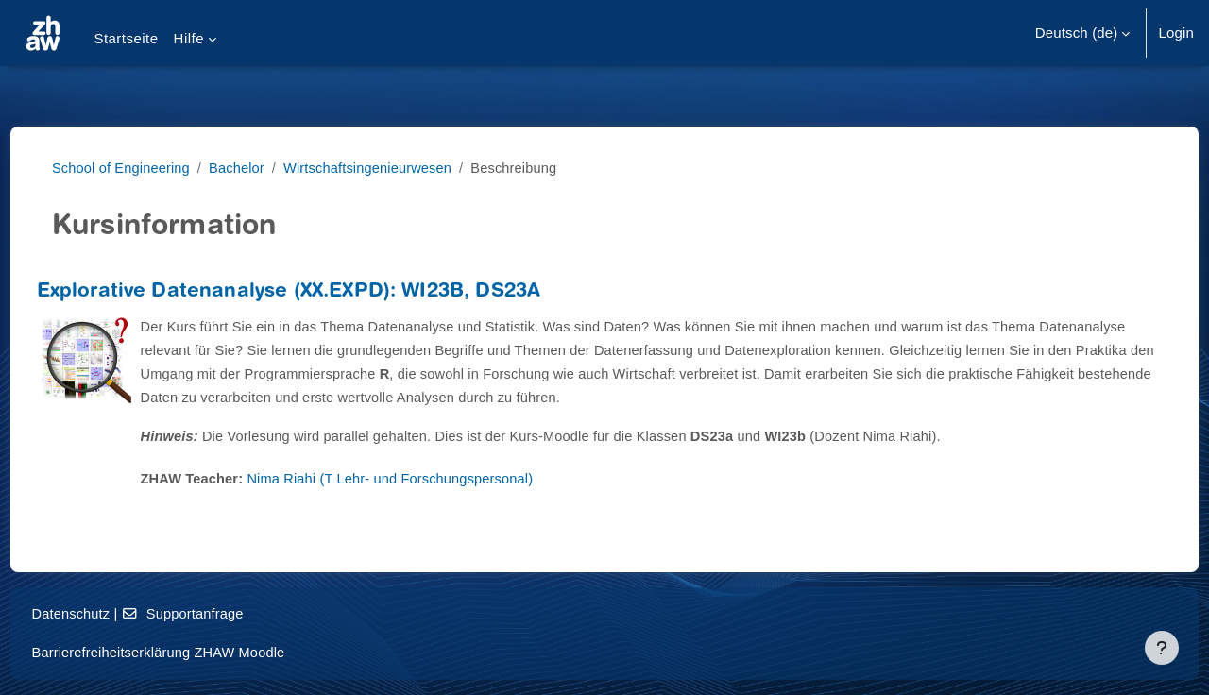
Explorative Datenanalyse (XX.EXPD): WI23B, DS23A (324, 292)
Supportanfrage (222, 613)
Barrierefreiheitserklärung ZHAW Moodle (197, 652)
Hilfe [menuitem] (189, 38)
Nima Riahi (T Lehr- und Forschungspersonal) (432, 478)
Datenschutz (107, 613)
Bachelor (256, 168)
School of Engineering (138, 168)
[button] (1083, 33)
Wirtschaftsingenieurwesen (390, 168)
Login (1176, 33)
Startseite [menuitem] (126, 38)
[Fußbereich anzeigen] (1162, 648)
